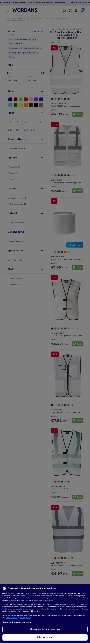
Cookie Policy (11, 618)
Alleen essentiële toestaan (45, 629)
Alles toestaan (45, 637)
